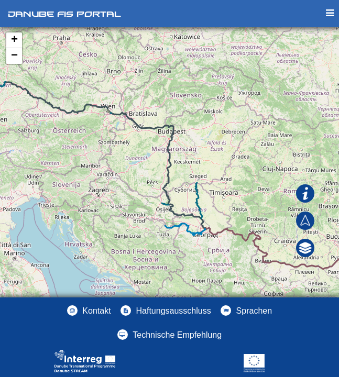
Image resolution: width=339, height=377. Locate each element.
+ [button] (14, 40)
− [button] (14, 56)
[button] (305, 247)
